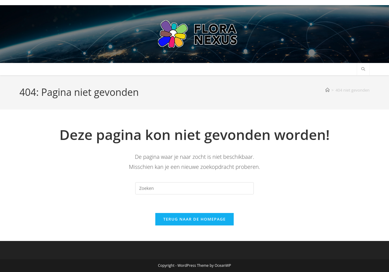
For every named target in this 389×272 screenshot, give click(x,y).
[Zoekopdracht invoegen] (194, 188)
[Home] (327, 90)
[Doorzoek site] (363, 69)
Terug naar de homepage (194, 219)
